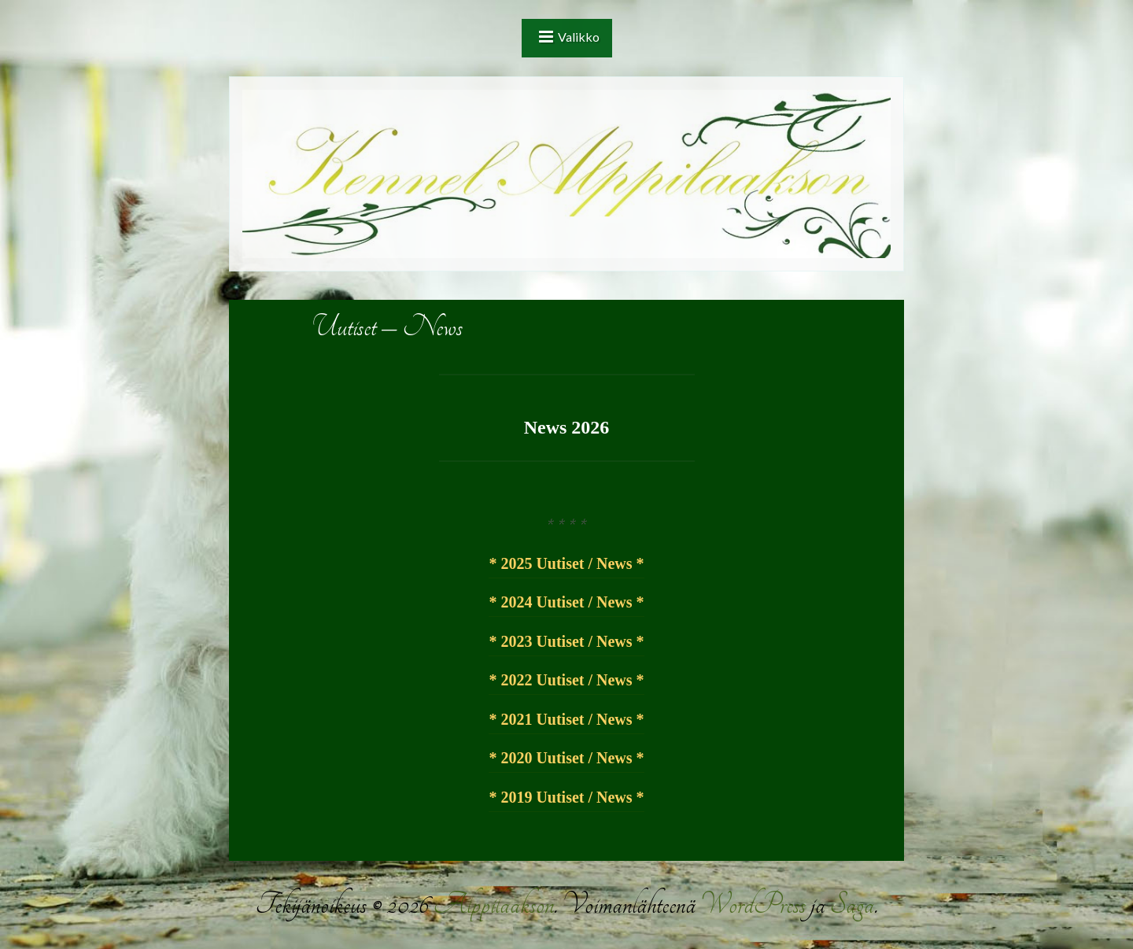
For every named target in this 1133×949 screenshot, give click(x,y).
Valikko (579, 36)
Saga (852, 904)
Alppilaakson (493, 904)
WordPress (753, 904)
